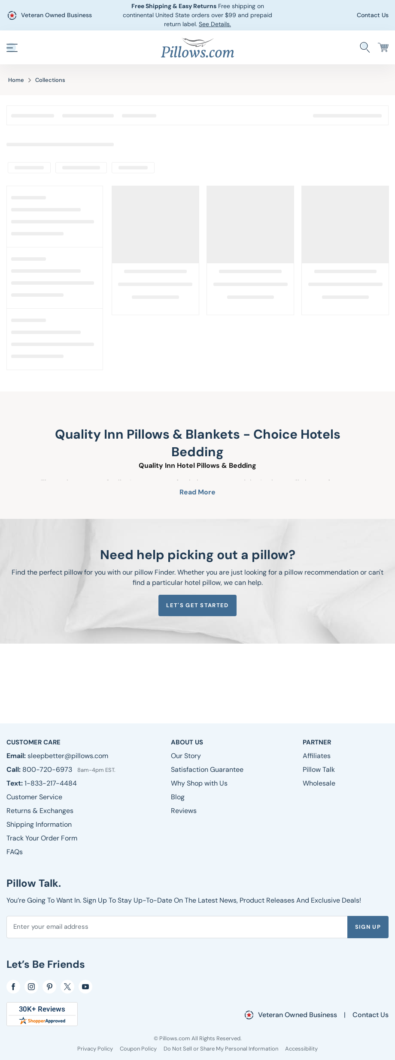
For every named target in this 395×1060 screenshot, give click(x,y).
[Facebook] (13, 987)
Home (16, 80)
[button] (12, 47)
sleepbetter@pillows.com (67, 755)
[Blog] (178, 796)
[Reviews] (184, 810)
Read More (197, 492)
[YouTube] (85, 987)
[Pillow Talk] (319, 769)
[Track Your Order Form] (41, 838)
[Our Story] (186, 755)
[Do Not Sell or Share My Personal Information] (221, 1048)
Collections (50, 80)
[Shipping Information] (39, 824)
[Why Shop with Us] (199, 783)
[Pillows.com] (197, 46)
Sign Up (368, 927)
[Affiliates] (317, 755)
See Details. (215, 24)
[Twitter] (67, 987)
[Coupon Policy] (138, 1048)
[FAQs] (14, 851)
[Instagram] (31, 987)
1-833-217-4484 (50, 783)
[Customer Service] (34, 796)
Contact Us (373, 15)
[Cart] (383, 47)
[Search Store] (365, 47)
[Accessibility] (301, 1048)
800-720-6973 (48, 769)
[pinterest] (49, 987)
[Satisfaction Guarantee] (207, 769)
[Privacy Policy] (95, 1048)
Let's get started (197, 605)
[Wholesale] (319, 783)
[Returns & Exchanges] (39, 810)
